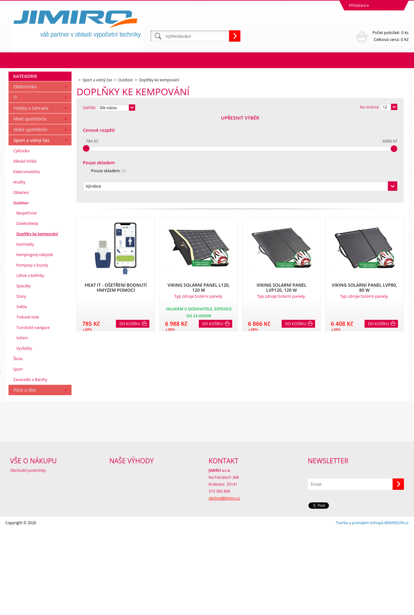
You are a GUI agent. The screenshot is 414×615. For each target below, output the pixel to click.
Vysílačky (24, 434)
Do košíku (130, 238)
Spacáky (23, 371)
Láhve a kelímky (30, 361)
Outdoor (21, 288)
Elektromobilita (26, 257)
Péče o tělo (25, 476)
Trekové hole (27, 403)
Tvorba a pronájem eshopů (359, 608)
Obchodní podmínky (28, 556)
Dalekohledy (27, 309)
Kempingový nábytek (34, 340)
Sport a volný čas (31, 226)
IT (15, 183)
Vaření (22, 423)
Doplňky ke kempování (37, 319)
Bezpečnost (26, 299)
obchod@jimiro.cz (224, 584)
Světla (21, 392)
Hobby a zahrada (31, 194)
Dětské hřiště (25, 247)
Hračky (19, 268)
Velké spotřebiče (31, 215)
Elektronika (25, 172)
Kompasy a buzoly (32, 351)
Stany (21, 382)
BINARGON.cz (396, 608)
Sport (18, 455)
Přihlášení (357, 5)
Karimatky (25, 330)
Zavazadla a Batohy (30, 465)
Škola (18, 444)
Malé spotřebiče (30, 205)
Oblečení (21, 278)
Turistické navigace (33, 413)
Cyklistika (21, 236)
